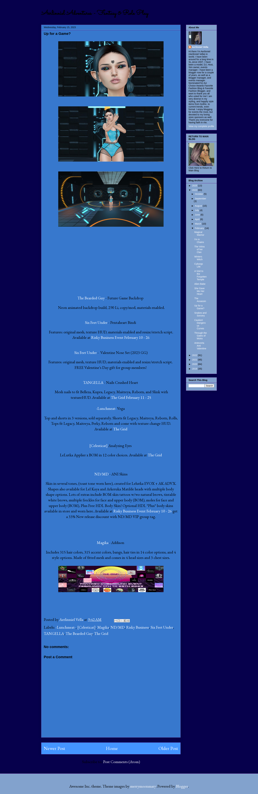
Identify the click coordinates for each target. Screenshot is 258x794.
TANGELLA (93, 382)
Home (112, 748)
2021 (195, 359)
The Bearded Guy (91, 298)
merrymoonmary (143, 786)
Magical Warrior (199, 233)
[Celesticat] (98, 445)
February (200, 228)
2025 (195, 185)
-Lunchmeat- (106, 408)
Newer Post (54, 748)
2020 (195, 364)
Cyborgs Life (198, 265)
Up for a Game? (199, 307)
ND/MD (101, 474)
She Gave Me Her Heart (199, 291)
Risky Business (137, 627)
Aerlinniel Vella (200, 47)
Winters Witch (198, 258)
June (197, 214)
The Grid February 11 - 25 (131, 397)
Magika (102, 542)
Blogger (182, 786)
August (199, 206)
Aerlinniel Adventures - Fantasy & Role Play (94, 13)
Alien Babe (200, 284)
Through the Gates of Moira (200, 336)
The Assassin (200, 299)
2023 (195, 190)
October (199, 194)
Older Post (168, 748)
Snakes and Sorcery (200, 314)
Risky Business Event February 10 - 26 (120, 337)
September (200, 198)
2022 (195, 355)
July (197, 210)
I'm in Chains (199, 240)
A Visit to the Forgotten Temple (200, 275)
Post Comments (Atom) (121, 761)
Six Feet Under (96, 322)
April (197, 219)
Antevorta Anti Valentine (200, 346)
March (198, 223)
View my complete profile (201, 126)
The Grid (120, 429)
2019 (195, 368)
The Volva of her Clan (199, 249)
